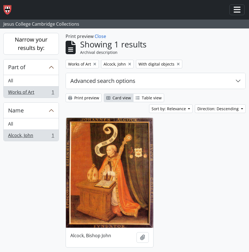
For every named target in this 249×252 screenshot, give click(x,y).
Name (16, 110)
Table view (149, 97)
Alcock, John (31, 136)
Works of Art (31, 93)
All (10, 81)
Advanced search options (102, 81)
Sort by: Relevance (169, 108)
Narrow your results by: (31, 44)
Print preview (83, 97)
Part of (16, 67)
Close (100, 36)
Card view (118, 97)
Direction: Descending (218, 108)
